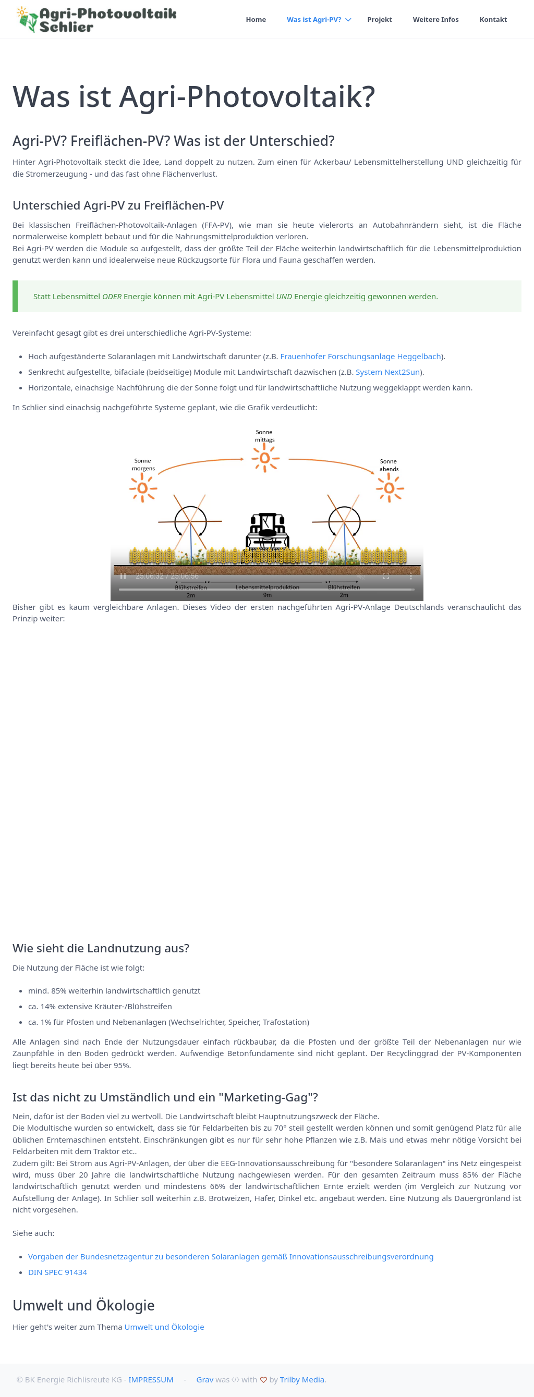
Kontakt (493, 19)
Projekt (379, 19)
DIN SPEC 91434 (57, 1272)
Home (256, 19)
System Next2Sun (388, 371)
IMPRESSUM (150, 1379)
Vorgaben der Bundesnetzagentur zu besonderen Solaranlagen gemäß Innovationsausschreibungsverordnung (231, 1256)
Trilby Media (302, 1379)
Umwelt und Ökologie (164, 1326)
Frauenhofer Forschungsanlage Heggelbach (361, 356)
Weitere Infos (436, 19)
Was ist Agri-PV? (314, 19)
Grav (205, 1379)
